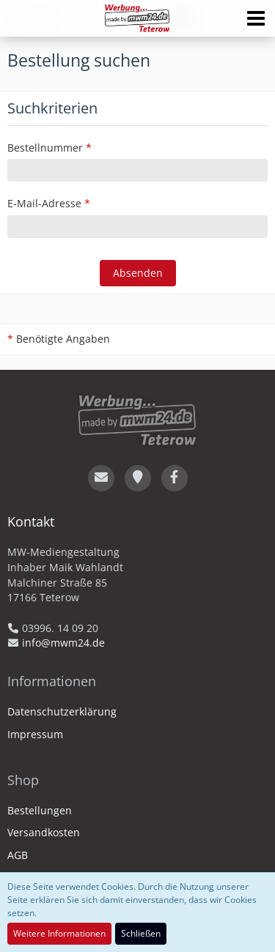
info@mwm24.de (63, 643)
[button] (256, 18)
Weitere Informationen (59, 933)
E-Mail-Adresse (44, 203)
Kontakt (30, 521)
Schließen (141, 933)
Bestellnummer (45, 148)
